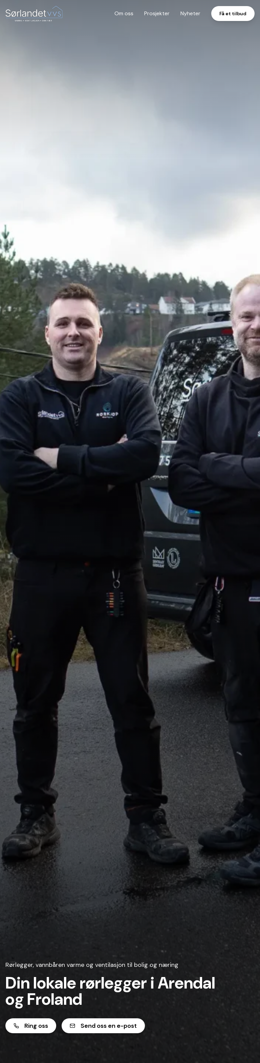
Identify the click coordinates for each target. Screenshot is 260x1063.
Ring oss (31, 1026)
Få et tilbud (232, 13)
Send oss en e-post (103, 1026)
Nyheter (190, 13)
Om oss (123, 13)
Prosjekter (157, 13)
